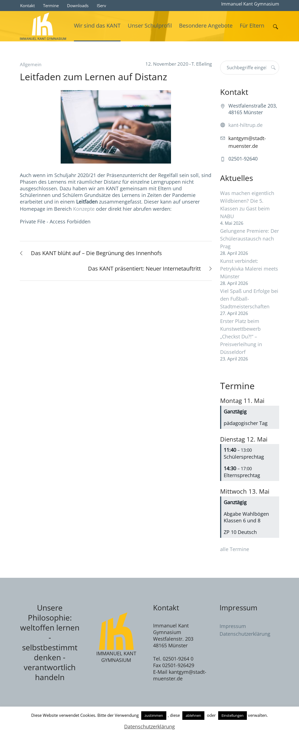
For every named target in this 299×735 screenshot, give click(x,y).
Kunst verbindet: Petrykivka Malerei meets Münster (249, 269)
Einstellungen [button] (232, 715)
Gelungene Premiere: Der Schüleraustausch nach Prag (249, 239)
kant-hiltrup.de (245, 125)
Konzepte (84, 208)
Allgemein (30, 64)
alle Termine (234, 549)
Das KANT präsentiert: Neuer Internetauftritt (144, 268)
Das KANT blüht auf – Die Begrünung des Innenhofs (96, 253)
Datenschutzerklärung (245, 633)
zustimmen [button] (154, 715)
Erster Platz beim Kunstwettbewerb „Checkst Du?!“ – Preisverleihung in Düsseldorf (241, 336)
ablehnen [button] (193, 715)
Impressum (233, 626)
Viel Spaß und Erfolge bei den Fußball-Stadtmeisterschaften (249, 299)
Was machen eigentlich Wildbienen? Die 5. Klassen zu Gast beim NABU (247, 205)
